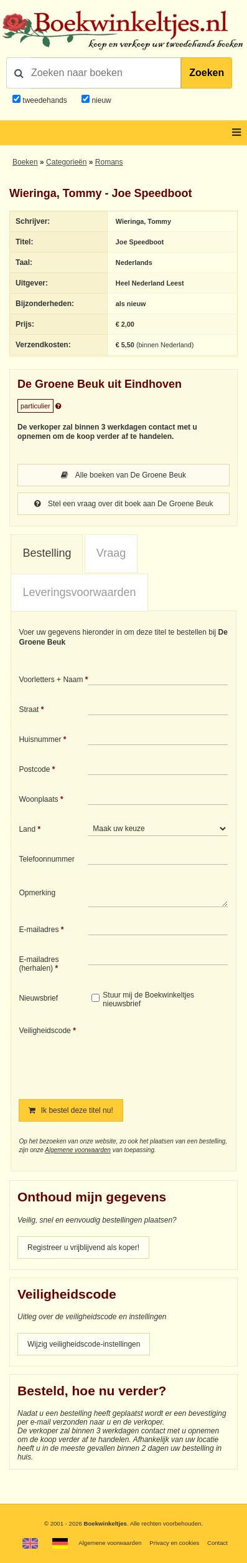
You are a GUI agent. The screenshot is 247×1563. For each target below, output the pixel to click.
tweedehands (44, 100)
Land (27, 829)
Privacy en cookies (174, 1542)
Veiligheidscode (44, 1030)
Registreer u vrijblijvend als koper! (83, 1247)
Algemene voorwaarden (78, 1150)
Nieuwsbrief (38, 998)
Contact (217, 1542)
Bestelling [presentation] (46, 553)
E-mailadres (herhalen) (38, 964)
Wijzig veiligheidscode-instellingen (83, 1344)
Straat (29, 709)
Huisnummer (40, 739)
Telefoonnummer (46, 859)
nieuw (100, 100)
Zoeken (206, 72)
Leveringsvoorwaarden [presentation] (79, 592)
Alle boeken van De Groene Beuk (123, 475)
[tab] (47, 553)
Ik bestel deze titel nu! (71, 1110)
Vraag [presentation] (111, 553)
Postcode (34, 769)
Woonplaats (38, 799)
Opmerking (37, 892)
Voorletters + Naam (51, 679)
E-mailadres (38, 929)
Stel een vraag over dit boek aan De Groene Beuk (123, 503)
